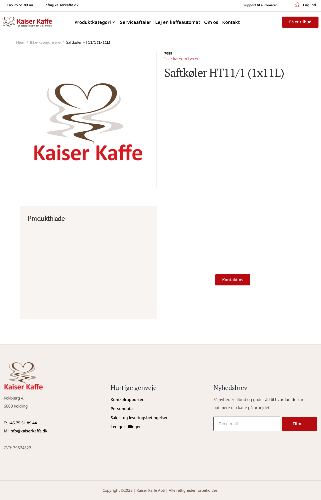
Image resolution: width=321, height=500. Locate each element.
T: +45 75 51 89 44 (20, 423)
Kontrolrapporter (127, 399)
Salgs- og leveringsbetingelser (139, 417)
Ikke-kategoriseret (183, 59)
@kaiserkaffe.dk (32, 431)
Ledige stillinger (126, 426)
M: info (10, 431)
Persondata (122, 408)
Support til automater (257, 5)
